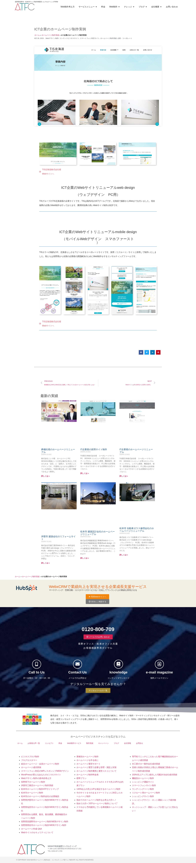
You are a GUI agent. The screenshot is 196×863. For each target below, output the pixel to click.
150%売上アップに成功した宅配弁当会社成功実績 (154, 775)
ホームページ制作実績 (50, 35)
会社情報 (127, 743)
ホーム (37, 35)
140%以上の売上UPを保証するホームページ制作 (98, 789)
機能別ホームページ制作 (143, 778)
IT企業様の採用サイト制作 (93, 449)
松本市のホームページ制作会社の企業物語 (40, 796)
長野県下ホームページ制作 (33, 782)
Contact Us (77, 674)
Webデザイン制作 (52, 38)
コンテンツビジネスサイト (69, 38)
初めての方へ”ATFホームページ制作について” (97, 803)
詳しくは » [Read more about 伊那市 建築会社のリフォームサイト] (45, 563)
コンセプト (49, 743)
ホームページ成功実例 (31, 767)
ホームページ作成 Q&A (31, 829)
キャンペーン (103, 743)
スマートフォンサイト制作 (144, 785)
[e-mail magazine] (159, 664)
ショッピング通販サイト (143, 782)
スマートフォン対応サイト (90, 38)
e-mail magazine (159, 674)
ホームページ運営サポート (88, 764)
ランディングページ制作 (143, 789)
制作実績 (89, 743)
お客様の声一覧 (34, 743)
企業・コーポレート (125, 38)
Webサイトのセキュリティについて (37, 832)
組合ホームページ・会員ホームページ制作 (40, 764)
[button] (141, 352)
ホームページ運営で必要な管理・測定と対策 (96, 767)
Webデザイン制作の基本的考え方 (36, 778)
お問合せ (139, 743)
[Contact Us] (77, 664)
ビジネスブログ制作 (30, 757)
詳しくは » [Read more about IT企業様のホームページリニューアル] (124, 476)
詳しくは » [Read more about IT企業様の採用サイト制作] (84, 473)
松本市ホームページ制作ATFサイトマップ (40, 789)
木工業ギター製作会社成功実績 (146, 764)
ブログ (116, 743)
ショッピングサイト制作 (143, 796)
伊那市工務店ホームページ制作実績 (37, 785)
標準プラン (81, 778)
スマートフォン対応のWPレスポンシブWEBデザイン (45, 771)
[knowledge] (118, 664)
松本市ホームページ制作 (32, 793)
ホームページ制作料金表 (87, 775)
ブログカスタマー (29, 760)
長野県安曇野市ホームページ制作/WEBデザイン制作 (44, 821)
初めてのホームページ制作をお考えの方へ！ (96, 800)
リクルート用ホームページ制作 (146, 793)
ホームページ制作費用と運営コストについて (96, 771)
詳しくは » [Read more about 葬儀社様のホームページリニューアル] (45, 476)
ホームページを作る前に (87, 760)
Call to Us (36, 674)
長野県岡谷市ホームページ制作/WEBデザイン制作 (43, 825)
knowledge (118, 674)
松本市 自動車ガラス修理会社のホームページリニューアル (137, 529)
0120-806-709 (98, 627)
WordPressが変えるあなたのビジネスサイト (41, 775)
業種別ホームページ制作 (87, 757)
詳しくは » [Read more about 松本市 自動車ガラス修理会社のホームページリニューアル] (124, 555)
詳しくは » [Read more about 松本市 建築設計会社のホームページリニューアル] (84, 558)
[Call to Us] (36, 664)
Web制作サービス (74, 743)
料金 (60, 743)
